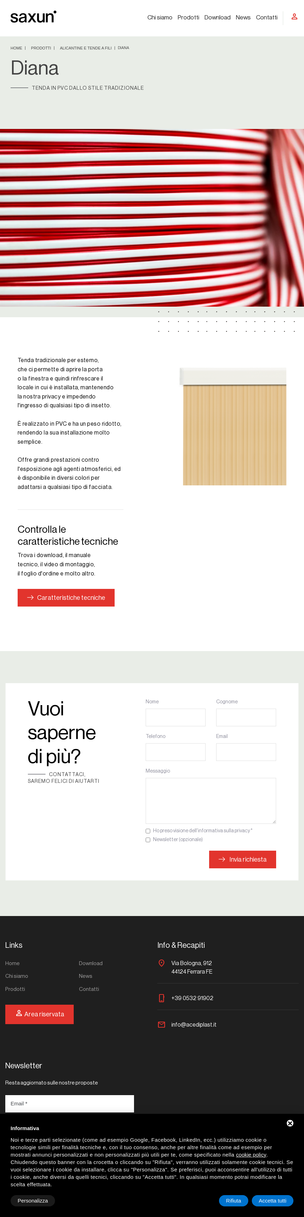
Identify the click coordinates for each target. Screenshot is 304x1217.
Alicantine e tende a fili (86, 48)
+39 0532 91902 (192, 998)
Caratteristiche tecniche (66, 598)
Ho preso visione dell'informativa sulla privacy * (203, 830)
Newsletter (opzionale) (178, 839)
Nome (152, 701)
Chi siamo (159, 17)
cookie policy (251, 1155)
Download (218, 17)
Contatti (267, 17)
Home (17, 48)
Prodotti (188, 17)
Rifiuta (233, 1201)
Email (222, 736)
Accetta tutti (272, 1201)
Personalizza (33, 1201)
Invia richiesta (243, 859)
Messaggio (158, 771)
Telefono (155, 736)
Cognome (227, 701)
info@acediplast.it (194, 1025)
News (243, 17)
